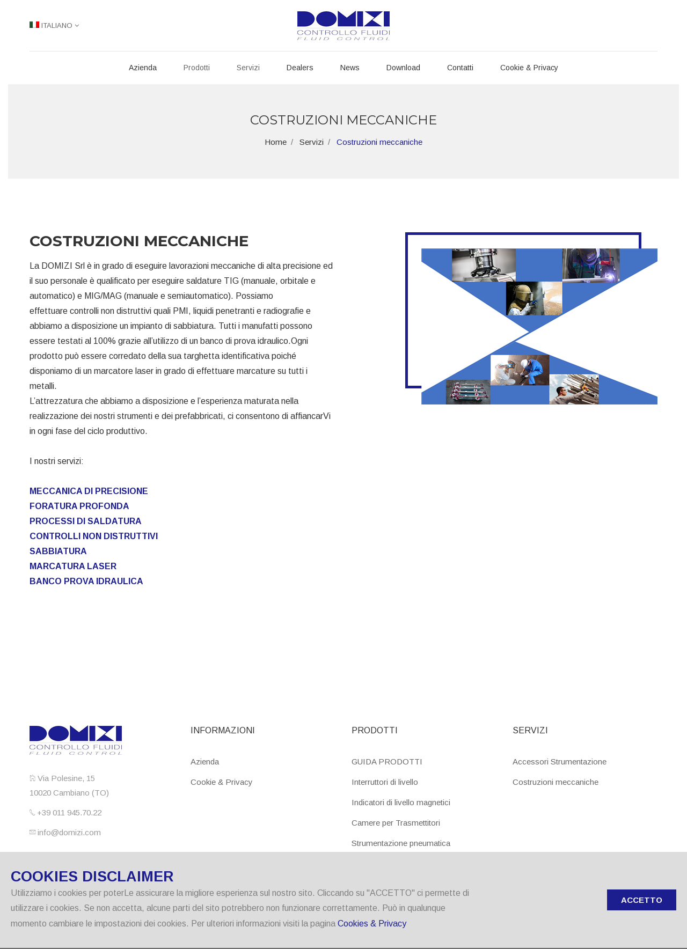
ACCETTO (641, 899)
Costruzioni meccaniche (555, 781)
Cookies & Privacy (372, 923)
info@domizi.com (68, 832)
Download (403, 67)
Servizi (248, 67)
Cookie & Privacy (529, 67)
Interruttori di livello (385, 781)
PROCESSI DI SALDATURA (86, 521)
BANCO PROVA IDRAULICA (86, 581)
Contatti (460, 67)
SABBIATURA (58, 551)
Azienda (143, 67)
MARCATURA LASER (73, 566)
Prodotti (197, 67)
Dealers (300, 67)
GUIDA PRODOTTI (387, 761)
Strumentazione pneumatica (401, 843)
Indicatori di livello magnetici (401, 802)
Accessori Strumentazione (559, 761)
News (350, 67)
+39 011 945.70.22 (68, 812)
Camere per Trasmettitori (396, 822)
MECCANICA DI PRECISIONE (89, 491)
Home (276, 141)
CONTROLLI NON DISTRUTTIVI (94, 536)
